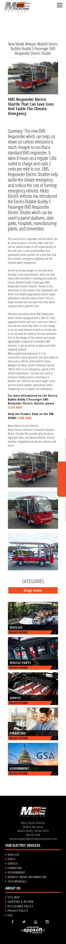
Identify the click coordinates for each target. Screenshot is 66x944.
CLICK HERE (15, 407)
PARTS (12, 859)
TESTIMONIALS (17, 881)
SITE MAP (14, 897)
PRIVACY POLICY (18, 911)
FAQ (10, 915)
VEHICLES (13, 855)
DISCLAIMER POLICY (20, 906)
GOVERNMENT (16, 872)
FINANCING (15, 868)
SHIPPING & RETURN (20, 902)
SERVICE (13, 864)
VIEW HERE (25, 418)
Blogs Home (33, 590)
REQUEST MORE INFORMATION (27, 877)
